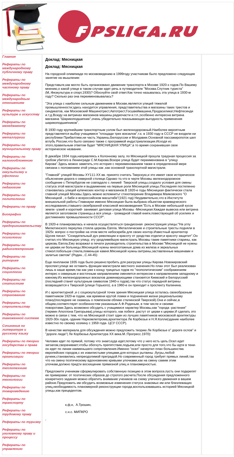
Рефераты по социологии (13, 270)
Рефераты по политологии (13, 197)
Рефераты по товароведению (15, 389)
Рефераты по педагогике (13, 185)
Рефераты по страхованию (13, 293)
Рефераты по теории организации (20, 354)
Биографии (11, 214)
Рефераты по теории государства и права (20, 343)
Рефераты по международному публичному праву (17, 68)
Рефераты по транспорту (13, 401)
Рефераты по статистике (13, 281)
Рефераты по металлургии (13, 135)
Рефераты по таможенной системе (20, 316)
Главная (9, 56)
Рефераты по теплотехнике (14, 366)
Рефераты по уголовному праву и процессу (18, 433)
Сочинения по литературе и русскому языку (15, 329)
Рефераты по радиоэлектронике (18, 247)
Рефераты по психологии (13, 235)
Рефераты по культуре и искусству (21, 112)
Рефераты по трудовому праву (17, 412)
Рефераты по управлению (13, 447)
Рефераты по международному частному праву (16, 83)
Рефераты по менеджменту (14, 124)
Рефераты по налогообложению (17, 158)
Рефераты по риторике (13, 258)
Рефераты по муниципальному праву (21, 147)
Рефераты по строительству (16, 304)
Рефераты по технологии (13, 377)
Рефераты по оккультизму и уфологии (14, 172)
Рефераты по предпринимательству (21, 224)
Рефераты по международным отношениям (16, 99)
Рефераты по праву (19, 206)
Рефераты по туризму (21, 422)
